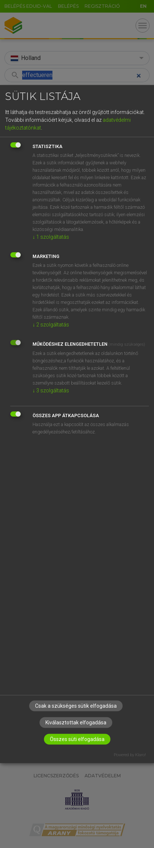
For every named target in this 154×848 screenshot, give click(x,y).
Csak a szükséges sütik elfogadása (76, 705)
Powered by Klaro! (130, 754)
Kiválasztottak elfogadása (75, 722)
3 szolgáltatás (50, 390)
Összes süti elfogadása (77, 739)
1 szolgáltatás (50, 237)
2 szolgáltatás (50, 325)
